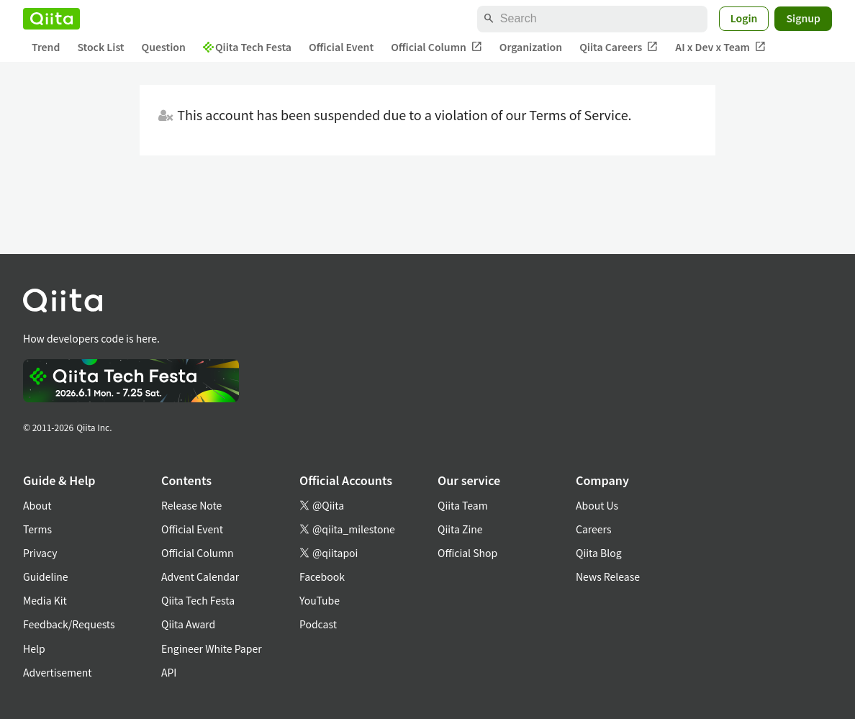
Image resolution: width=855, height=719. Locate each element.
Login (744, 18)
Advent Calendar (200, 576)
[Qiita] (51, 19)
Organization (530, 47)
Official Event (341, 47)
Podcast (318, 624)
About (37, 505)
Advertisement (57, 672)
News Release (608, 576)
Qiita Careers (618, 47)
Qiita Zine (460, 529)
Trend (46, 47)
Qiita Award (188, 624)
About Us (597, 505)
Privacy (40, 553)
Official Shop (467, 553)
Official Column (436, 47)
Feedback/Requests (69, 624)
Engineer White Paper (211, 648)
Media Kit (45, 600)
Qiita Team (463, 505)
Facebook (322, 576)
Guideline (45, 576)
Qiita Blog (599, 553)
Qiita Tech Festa (247, 47)
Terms (37, 529)
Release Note (191, 505)
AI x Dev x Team (720, 47)
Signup (803, 18)
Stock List (100, 47)
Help (34, 648)
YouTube (319, 600)
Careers (593, 529)
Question (164, 47)
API (168, 672)
